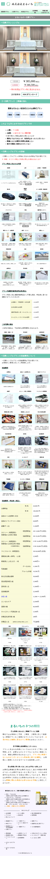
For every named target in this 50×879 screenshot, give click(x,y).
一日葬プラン (15, 12)
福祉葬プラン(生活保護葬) (9, 826)
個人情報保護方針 (36, 813)
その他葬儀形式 (36, 826)
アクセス (8, 815)
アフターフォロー (10, 837)
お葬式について (22, 833)
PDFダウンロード (30, 94)
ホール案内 (21, 813)
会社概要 (8, 813)
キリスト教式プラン (23, 823)
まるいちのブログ (10, 843)
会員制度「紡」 (35, 11)
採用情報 (34, 815)
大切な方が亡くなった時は (39, 833)
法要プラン (9, 829)
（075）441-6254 (12, 804)
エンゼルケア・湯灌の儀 (39, 835)
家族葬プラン (5, 12)
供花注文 (20, 815)
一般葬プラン (22, 826)
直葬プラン (35, 821)
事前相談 (8, 833)
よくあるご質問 (36, 837)
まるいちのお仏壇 (10, 848)
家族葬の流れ (9, 835)
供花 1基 (4, 596)
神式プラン (9, 823)
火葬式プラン (25, 12)
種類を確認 (28, 184)
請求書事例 (21, 837)
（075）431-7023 (23, 804)
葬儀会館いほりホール (45, 11)
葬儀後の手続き (22, 835)
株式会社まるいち (27, 853)
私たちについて (10, 817)
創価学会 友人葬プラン (38, 823)
